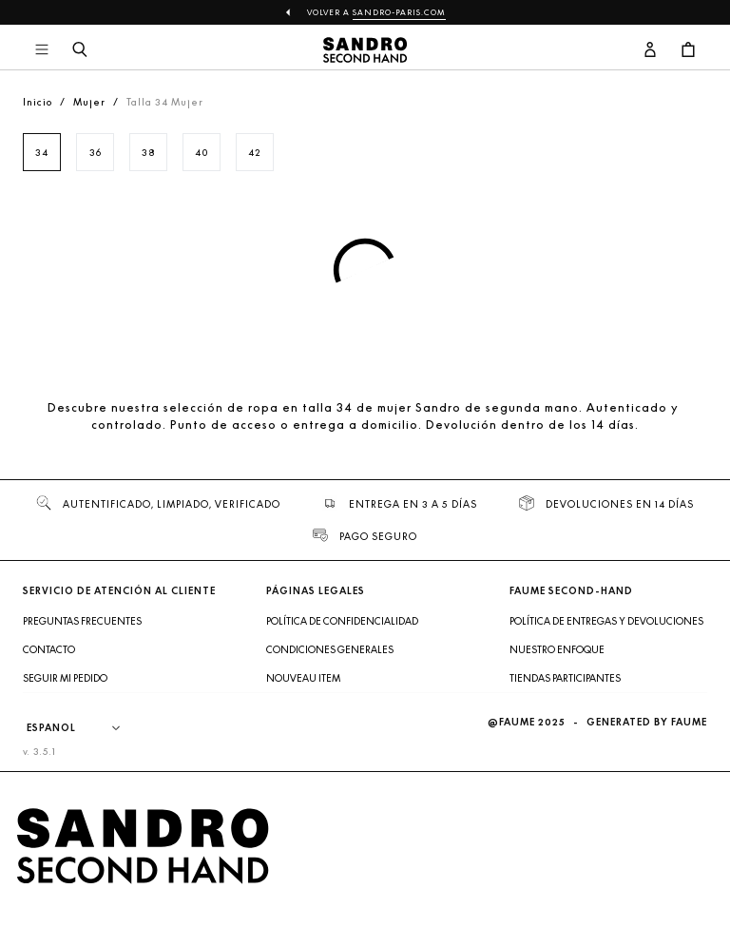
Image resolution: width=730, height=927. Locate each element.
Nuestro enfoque (557, 649)
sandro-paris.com (399, 12)
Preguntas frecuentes (82, 621)
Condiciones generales (330, 649)
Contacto (49, 649)
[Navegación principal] (42, 50)
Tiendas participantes (565, 678)
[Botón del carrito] (688, 50)
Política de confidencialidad (342, 621)
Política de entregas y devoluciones (606, 621)
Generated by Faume (646, 722)
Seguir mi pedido (65, 678)
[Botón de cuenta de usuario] (650, 50)
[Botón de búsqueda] (80, 50)
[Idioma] (83, 728)
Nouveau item (303, 678)
